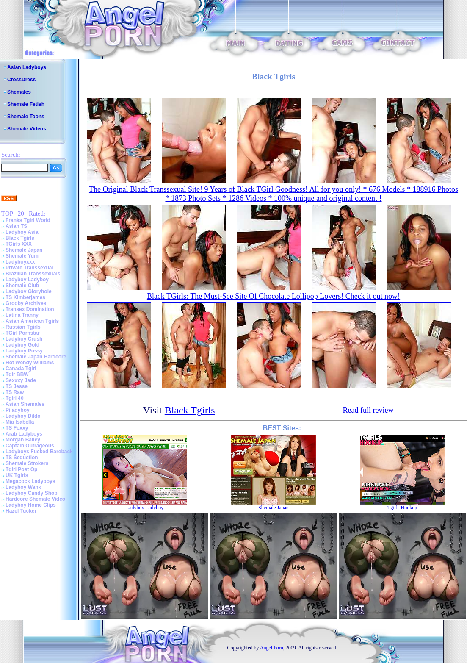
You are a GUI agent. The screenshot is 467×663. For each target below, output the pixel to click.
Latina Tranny (22, 315)
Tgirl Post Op (21, 469)
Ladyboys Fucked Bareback (39, 452)
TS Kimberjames (25, 297)
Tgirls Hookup (402, 507)
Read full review (368, 410)
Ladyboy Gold (22, 345)
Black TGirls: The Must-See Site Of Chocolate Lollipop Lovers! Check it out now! (273, 296)
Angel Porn (271, 648)
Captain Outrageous (30, 446)
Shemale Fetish (25, 104)
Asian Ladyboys (26, 67)
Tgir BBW (17, 374)
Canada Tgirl (21, 369)
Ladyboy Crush (24, 339)
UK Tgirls (17, 475)
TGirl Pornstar (23, 333)
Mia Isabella (20, 422)
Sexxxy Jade (21, 380)
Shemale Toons (25, 116)
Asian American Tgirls (32, 321)
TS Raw (15, 392)
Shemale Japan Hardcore (36, 357)
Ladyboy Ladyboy (27, 280)
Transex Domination (30, 309)
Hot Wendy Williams (30, 363)
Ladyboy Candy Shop (32, 493)
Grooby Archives (26, 303)
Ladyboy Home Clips (31, 505)
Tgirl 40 (15, 398)
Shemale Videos (26, 129)
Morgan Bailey (23, 440)
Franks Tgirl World (28, 220)
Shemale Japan (24, 250)
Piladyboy (18, 410)
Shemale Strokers (27, 463)
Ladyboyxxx (20, 262)
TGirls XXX (19, 244)
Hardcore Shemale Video (35, 499)
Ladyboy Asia (22, 232)
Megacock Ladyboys (30, 481)
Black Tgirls (20, 238)
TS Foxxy (17, 428)
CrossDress (21, 80)
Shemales (19, 92)
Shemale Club (22, 286)
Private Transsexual (29, 268)
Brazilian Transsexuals (33, 274)
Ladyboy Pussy (24, 351)
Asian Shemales (25, 404)
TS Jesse (17, 386)
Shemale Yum (22, 256)
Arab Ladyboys (24, 434)
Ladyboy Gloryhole (29, 291)
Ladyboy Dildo (23, 416)
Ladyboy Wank (23, 487)
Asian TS (16, 226)
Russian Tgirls (23, 327)
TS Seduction (22, 457)
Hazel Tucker (21, 511)
